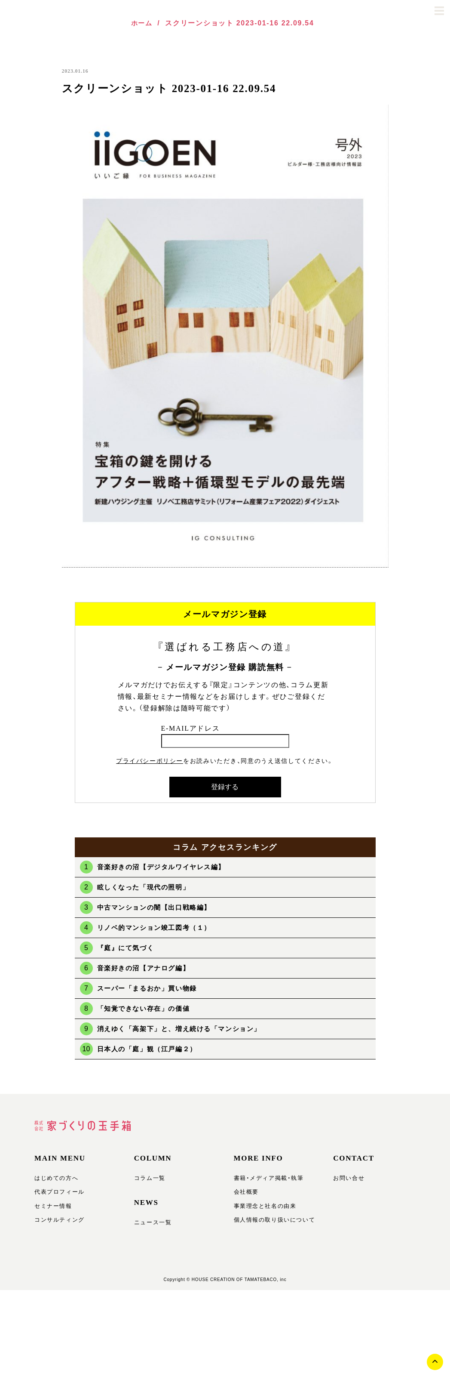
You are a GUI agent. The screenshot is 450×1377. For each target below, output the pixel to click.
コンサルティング (58, 1223)
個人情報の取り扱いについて (272, 1223)
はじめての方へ (55, 1179)
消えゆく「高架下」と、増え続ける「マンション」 (184, 1028)
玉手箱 (44, 10)
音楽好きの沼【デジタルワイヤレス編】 (165, 867)
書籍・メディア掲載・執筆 (266, 1179)
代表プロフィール (58, 1194)
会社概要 (245, 1194)
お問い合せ (347, 1179)
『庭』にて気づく (127, 947)
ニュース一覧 (151, 1222)
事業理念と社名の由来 (263, 1208)
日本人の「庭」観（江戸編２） (150, 1049)
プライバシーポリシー (150, 760)
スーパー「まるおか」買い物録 (150, 988)
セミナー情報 (52, 1208)
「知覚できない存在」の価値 (146, 1008)
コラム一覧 (148, 1179)
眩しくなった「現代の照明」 (146, 887)
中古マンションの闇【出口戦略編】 (158, 907)
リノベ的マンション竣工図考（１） (158, 927)
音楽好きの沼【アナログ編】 (146, 968)
